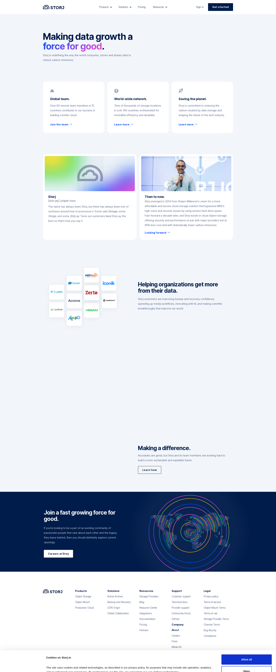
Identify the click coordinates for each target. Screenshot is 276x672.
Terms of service (212, 604)
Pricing (142, 6)
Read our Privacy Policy (61, 655)
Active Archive (115, 598)
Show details (54, 665)
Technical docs (179, 604)
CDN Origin (113, 610)
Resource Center (148, 610)
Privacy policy (211, 598)
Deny (246, 649)
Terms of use (210, 615)
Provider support (180, 610)
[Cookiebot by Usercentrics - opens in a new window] (22, 665)
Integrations (145, 615)
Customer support (181, 598)
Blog (141, 604)
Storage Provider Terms (216, 621)
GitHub (175, 621)
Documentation (147, 621)
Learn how (149, 471)
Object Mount (82, 604)
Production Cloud (84, 610)
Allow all (246, 638)
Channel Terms (212, 627)
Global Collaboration (118, 615)
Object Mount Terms (214, 610)
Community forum (181, 615)
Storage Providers (148, 598)
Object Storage (83, 598)
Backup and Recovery (119, 604)
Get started (220, 6)
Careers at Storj (58, 555)
